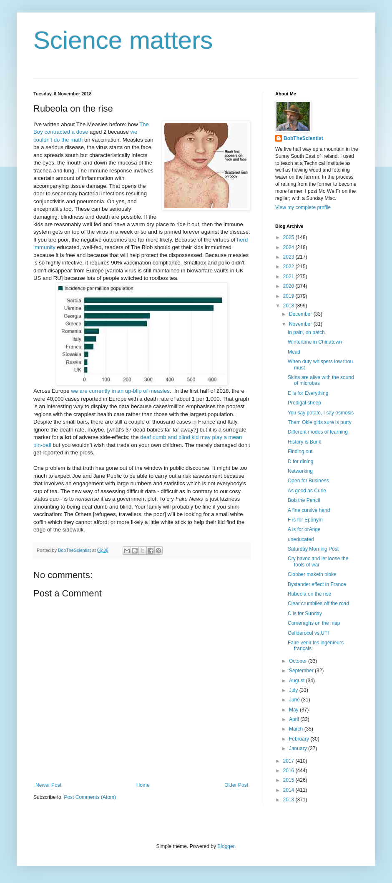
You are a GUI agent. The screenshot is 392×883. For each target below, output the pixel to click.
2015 (289, 780)
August (297, 680)
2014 (289, 790)
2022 (289, 266)
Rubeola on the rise (309, 594)
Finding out (300, 451)
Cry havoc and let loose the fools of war (318, 561)
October (298, 661)
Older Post (236, 785)
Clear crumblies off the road (318, 603)
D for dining (300, 461)
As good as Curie (307, 491)
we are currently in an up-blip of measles (120, 391)
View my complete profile (303, 207)
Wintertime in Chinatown (315, 342)
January (298, 748)
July (294, 690)
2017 (289, 761)
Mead (294, 352)
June (295, 700)
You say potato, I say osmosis (321, 413)
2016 (289, 770)
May (294, 710)
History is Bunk (304, 442)
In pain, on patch (306, 332)
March (296, 729)
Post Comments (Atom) (90, 797)
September (302, 670)
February (299, 739)
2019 (289, 296)
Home (143, 785)
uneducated (301, 539)
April (294, 719)
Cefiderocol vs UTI (308, 633)
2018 (289, 306)
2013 (289, 800)
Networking (300, 471)
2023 (289, 257)
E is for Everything (308, 393)
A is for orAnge (304, 529)
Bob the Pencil (304, 500)
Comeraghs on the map (314, 623)
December (301, 314)
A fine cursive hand (309, 510)
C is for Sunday (305, 613)
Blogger (225, 846)
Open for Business (308, 481)
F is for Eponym (305, 520)
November (301, 324)
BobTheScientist (303, 138)
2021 (289, 276)
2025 (289, 237)
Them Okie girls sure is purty (320, 422)
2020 (289, 286)
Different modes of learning (318, 432)
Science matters (123, 40)
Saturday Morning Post (313, 549)
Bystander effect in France (317, 584)
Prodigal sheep (304, 403)
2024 (289, 247)
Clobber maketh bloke (312, 574)
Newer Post (48, 785)
